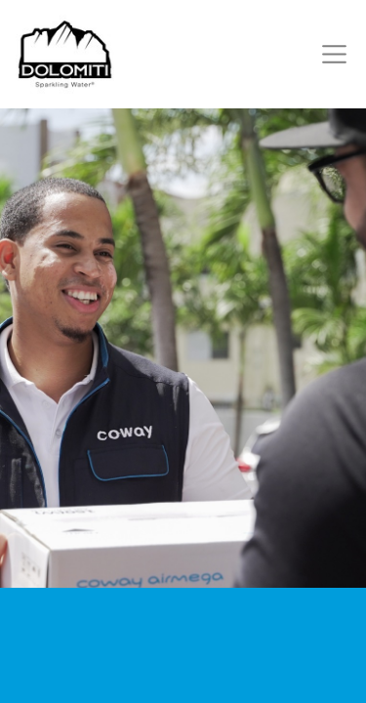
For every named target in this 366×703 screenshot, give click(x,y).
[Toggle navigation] (330, 54)
